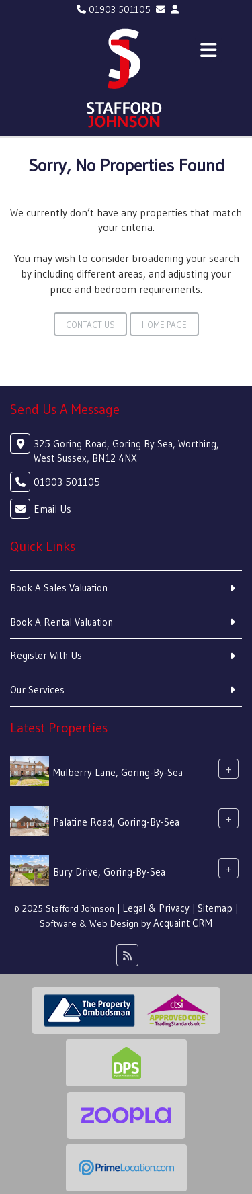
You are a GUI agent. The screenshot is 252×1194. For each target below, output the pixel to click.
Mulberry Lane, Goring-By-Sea (118, 772)
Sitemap (215, 908)
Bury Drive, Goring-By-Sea (109, 871)
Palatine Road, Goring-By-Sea (116, 822)
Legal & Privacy (156, 908)
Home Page (164, 324)
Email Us (52, 509)
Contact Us (90, 324)
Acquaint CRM (182, 922)
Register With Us (46, 655)
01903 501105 (114, 9)
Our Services (37, 689)
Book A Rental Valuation (61, 621)
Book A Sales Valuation (59, 587)
